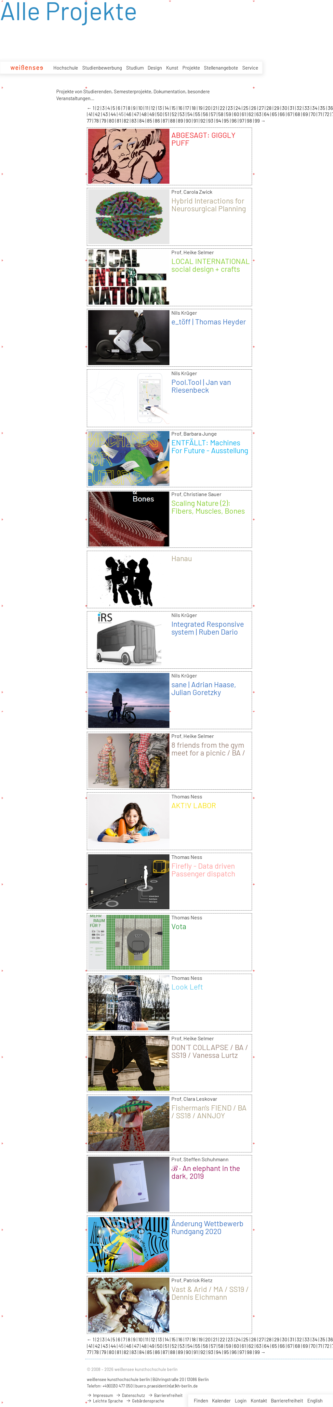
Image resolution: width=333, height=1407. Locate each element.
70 (313, 114)
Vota (178, 926)
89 (181, 121)
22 (223, 108)
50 (160, 114)
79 (104, 121)
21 (215, 108)
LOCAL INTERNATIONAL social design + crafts (210, 264)
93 (211, 121)
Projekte (191, 68)
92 (203, 121)
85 (150, 121)
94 (219, 121)
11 (147, 108)
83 (134, 121)
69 (306, 114)
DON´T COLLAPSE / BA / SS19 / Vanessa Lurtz (209, 1051)
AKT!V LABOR (193, 805)
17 (187, 108)
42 (98, 114)
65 (275, 114)
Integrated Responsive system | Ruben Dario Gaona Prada (207, 631)
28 (269, 108)
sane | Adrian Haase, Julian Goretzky (203, 688)
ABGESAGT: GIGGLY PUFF (203, 138)
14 (167, 108)
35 (323, 108)
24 (238, 108)
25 (246, 108)
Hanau (181, 558)
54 (190, 114)
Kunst (172, 68)
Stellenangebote (221, 68)
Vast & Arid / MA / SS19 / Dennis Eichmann (210, 1292)
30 (285, 108)
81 (119, 121)
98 (250, 121)
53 (183, 114)
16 (180, 108)
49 (152, 114)
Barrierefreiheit (287, 1400)
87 (165, 121)
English (315, 1400)
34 (315, 108)
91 (196, 121)
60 (237, 114)
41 (90, 114)
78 (97, 121)
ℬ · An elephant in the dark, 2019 (205, 1172)
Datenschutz (130, 1395)
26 (254, 108)
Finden (201, 1400)
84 (142, 121)
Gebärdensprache (145, 1400)
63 (259, 114)
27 (262, 108)
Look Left (187, 986)
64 (267, 114)
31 (292, 108)
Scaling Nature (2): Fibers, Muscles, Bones (208, 506)
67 (290, 114)
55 (198, 114)
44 (114, 114)
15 (174, 108)
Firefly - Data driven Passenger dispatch (203, 869)
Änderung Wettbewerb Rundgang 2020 (207, 1227)
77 (89, 121)
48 (144, 114)
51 (167, 114)
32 (300, 108)
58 (221, 114)
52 (175, 114)
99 (258, 121)
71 (320, 114)
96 (235, 121)
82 (127, 121)
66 (283, 114)
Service (250, 68)
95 (227, 121)
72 (327, 114)
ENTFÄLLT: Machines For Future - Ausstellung (209, 446)
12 (153, 108)
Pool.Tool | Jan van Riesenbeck (201, 385)
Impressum (100, 1395)
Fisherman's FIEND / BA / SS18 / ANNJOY (208, 1111)
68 (298, 114)
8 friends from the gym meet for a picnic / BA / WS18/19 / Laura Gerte (208, 752)
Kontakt (259, 1400)
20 (208, 108)
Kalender (221, 1400)
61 (244, 114)
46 (129, 114)
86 (158, 121)
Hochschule (65, 68)
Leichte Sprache (105, 1400)
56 (206, 114)
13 (160, 108)
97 (242, 121)
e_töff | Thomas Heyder (208, 321)
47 (137, 114)
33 (307, 108)
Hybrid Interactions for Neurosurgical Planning (208, 204)
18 (194, 108)
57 (214, 114)
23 (231, 108)
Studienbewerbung (102, 68)
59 (229, 114)
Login (240, 1400)
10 (140, 108)
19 (201, 108)
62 (251, 114)
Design (155, 68)
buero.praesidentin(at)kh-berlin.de (166, 1385)
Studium (135, 68)
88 (173, 121)
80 (112, 121)
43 (106, 114)
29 (277, 108)
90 (189, 121)
